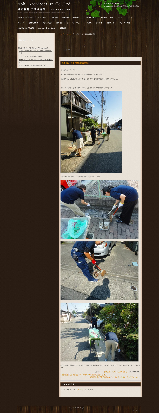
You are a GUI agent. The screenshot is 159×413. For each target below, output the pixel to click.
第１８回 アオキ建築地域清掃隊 (75, 63)
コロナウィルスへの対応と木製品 (30, 56)
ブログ (130, 17)
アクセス (120, 17)
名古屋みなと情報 (107, 17)
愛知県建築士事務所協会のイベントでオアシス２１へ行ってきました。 (114, 377)
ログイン (80, 389)
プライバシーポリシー (74, 23)
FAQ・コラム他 (124, 23)
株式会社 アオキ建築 (48, 7)
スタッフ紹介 (47, 23)
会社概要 (65, 17)
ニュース (21, 23)
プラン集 (99, 23)
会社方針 (55, 17)
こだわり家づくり (90, 17)
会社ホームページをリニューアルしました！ (33, 48)
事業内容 (76, 17)
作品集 (89, 23)
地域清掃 (107, 372)
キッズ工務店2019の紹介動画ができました (33, 65)
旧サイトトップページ (25, 17)
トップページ (42, 17)
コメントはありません (119, 372)
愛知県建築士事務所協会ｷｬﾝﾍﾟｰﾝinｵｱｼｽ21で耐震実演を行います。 (84, 375)
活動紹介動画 (33, 23)
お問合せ (59, 23)
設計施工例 (110, 23)
